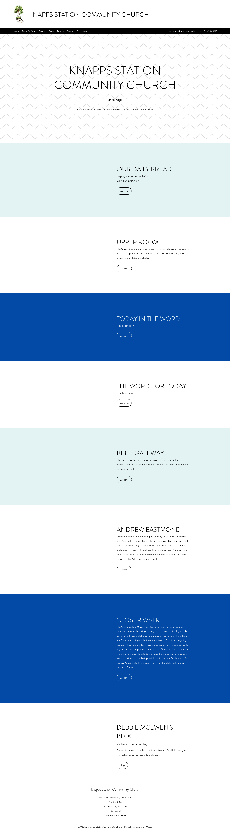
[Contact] (124, 569)
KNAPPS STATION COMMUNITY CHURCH (89, 14)
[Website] (124, 191)
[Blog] (122, 765)
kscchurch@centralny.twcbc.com (184, 31)
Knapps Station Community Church (115, 789)
